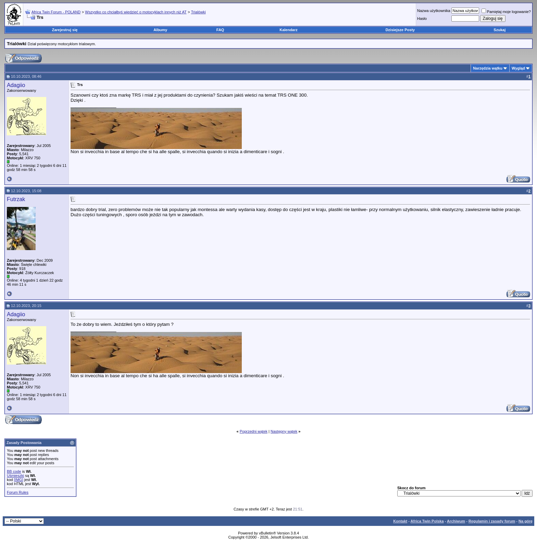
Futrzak (16, 199)
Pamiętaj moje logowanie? (506, 12)
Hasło (422, 18)
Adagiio (16, 85)
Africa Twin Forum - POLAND (56, 12)
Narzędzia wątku (487, 68)
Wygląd (518, 68)
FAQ (220, 30)
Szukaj (499, 30)
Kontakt (400, 521)
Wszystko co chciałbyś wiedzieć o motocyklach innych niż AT (135, 12)
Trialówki (198, 12)
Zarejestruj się (65, 30)
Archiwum (456, 521)
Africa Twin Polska (427, 521)
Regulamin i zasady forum (492, 521)
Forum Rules (17, 492)
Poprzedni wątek (253, 431)
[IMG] (18, 480)
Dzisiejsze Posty (400, 30)
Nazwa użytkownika (433, 11)
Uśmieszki (15, 475)
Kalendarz (288, 30)
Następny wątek (284, 431)
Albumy (160, 30)
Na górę (526, 521)
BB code (14, 471)
